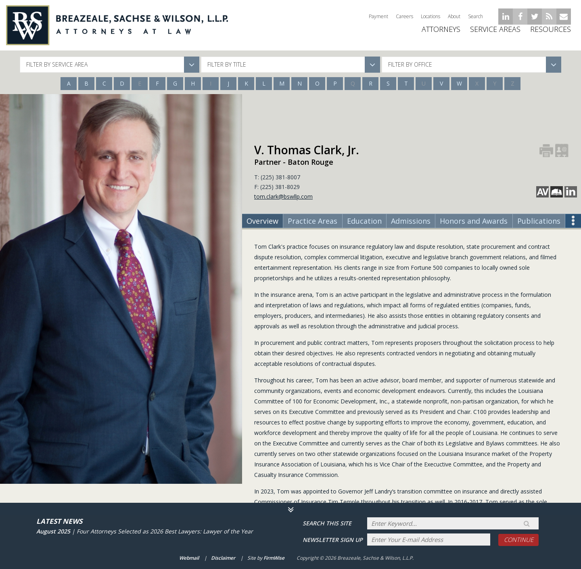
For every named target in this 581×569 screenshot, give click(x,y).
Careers (404, 16)
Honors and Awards (474, 221)
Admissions (411, 221)
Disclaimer (223, 558)
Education (364, 221)
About (454, 16)
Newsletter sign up (333, 539)
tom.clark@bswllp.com (283, 196)
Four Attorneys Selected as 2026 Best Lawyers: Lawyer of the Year (165, 530)
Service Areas (495, 36)
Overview (262, 221)
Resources (550, 36)
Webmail (189, 558)
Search (475, 16)
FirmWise (273, 558)
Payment (378, 16)
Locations (430, 16)
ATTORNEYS (441, 36)
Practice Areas (312, 221)
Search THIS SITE (327, 523)
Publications (538, 221)
